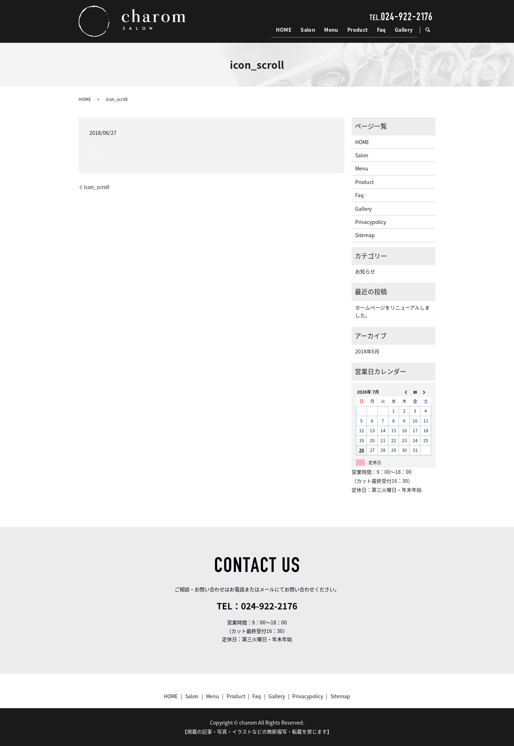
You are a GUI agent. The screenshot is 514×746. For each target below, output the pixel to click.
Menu (332, 30)
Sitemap (365, 235)
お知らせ (365, 271)
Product (358, 30)
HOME (286, 30)
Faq (381, 30)
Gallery (403, 30)
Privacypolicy (370, 221)
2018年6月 (367, 351)
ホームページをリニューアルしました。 (392, 311)
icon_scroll (96, 187)
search (431, 30)
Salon (309, 30)
